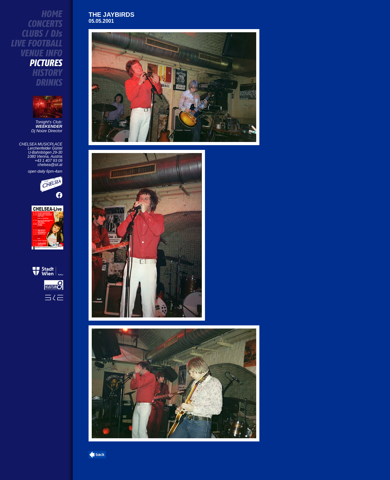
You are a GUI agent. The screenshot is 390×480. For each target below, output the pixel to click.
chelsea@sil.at (50, 165)
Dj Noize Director (46, 128)
